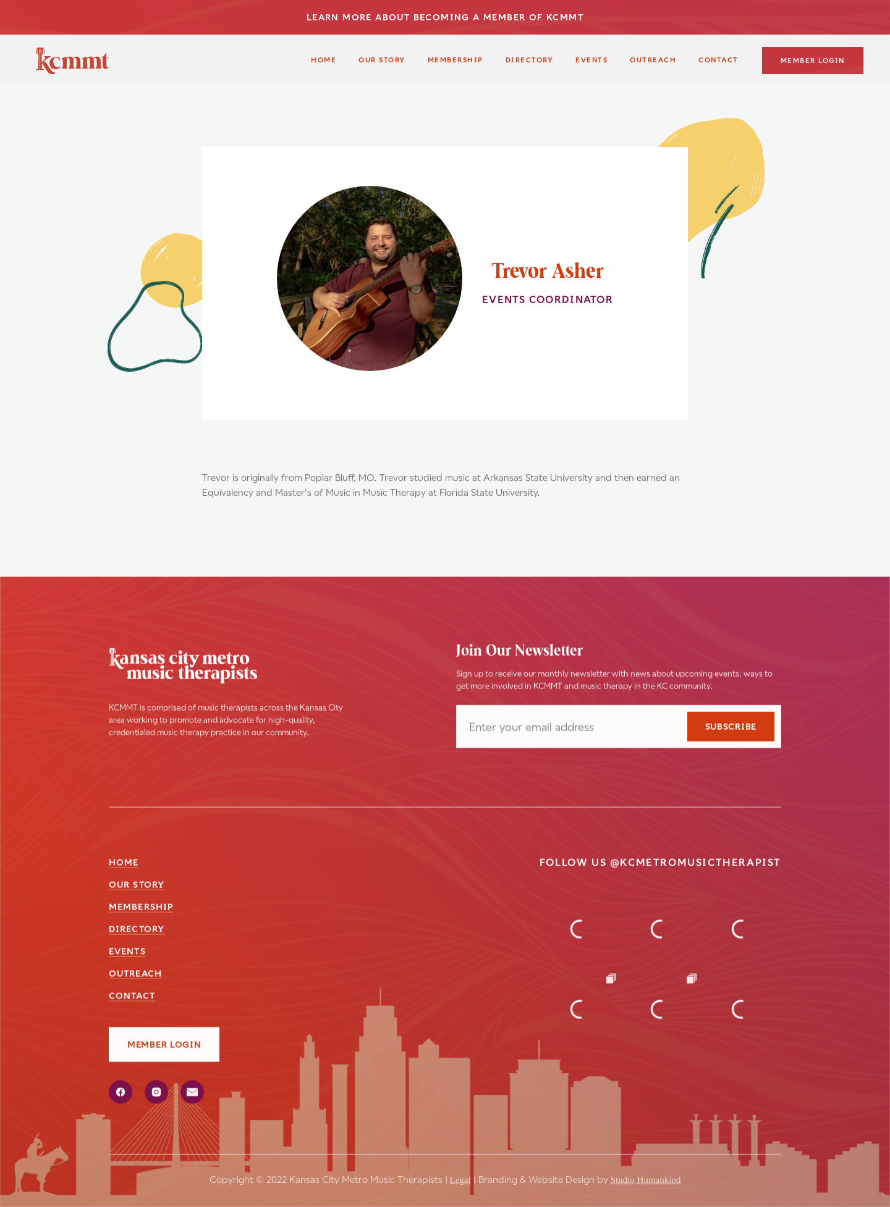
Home (323, 60)
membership (455, 60)
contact (718, 60)
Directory (530, 60)
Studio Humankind (646, 1172)
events (127, 952)
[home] (72, 61)
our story (381, 60)
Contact (132, 996)
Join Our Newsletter (519, 652)
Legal (460, 1172)
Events (591, 60)
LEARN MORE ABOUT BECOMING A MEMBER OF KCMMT (445, 17)
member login (813, 61)
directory (136, 930)
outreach (653, 60)
